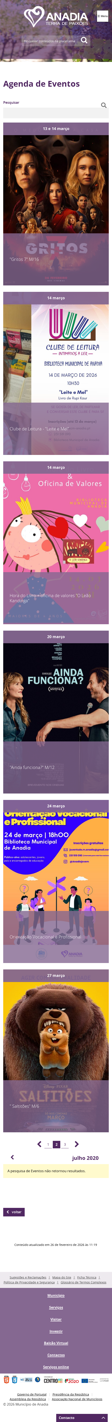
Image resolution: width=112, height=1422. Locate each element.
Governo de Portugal (32, 1394)
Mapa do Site (61, 1277)
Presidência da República (71, 1394)
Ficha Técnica (86, 1277)
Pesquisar (11, 102)
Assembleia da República (28, 1399)
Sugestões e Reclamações (28, 1277)
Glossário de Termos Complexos (83, 1282)
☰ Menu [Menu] (102, 16)
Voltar (16, 1212)
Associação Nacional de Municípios (77, 1399)
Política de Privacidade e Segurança (29, 1282)
